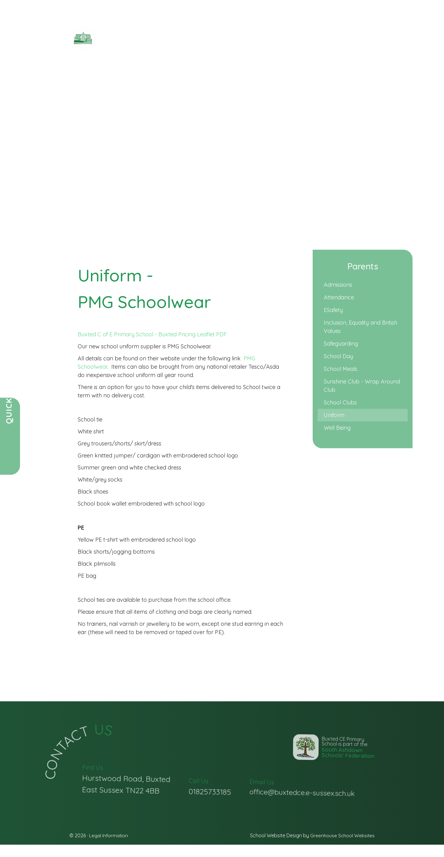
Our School (108, 83)
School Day (338, 356)
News (137, 83)
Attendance (339, 297)
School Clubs (340, 402)
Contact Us (355, 83)
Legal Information (109, 835)
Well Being (337, 427)
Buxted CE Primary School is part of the (327, 767)
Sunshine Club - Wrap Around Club (362, 385)
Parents (159, 83)
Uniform (334, 415)
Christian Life (248, 83)
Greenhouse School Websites (341, 835)
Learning (285, 83)
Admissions (338, 284)
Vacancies (318, 83)
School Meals (340, 368)
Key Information (200, 83)
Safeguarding (341, 343)
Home (79, 83)
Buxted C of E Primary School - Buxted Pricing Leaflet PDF (154, 334)
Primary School (166, 43)
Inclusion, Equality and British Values (360, 326)
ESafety (333, 310)
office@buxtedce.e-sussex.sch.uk (302, 803)
